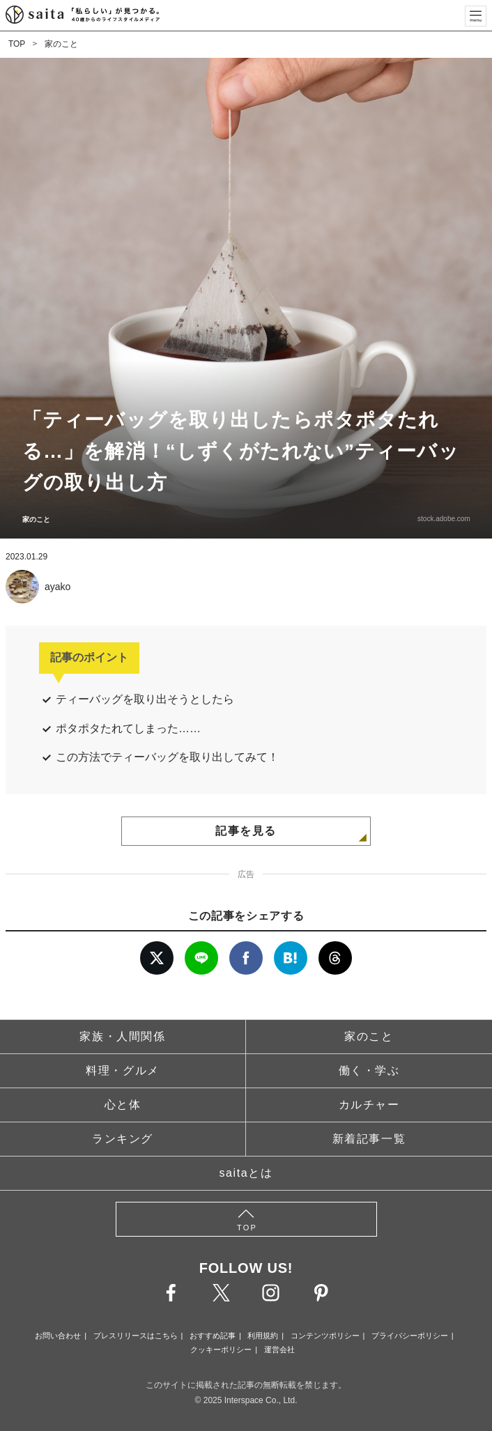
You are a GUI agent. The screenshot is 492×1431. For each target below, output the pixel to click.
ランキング (122, 1139)
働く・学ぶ (369, 1070)
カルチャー (369, 1105)
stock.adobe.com (443, 519)
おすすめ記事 (213, 1335)
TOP (16, 44)
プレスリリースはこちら (135, 1335)
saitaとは (246, 1173)
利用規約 (262, 1335)
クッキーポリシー (221, 1349)
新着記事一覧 (369, 1139)
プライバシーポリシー (409, 1335)
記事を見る (246, 831)
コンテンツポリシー (325, 1335)
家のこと (61, 44)
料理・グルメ (123, 1070)
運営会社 (279, 1349)
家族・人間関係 (122, 1036)
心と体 (123, 1105)
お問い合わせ (58, 1335)
